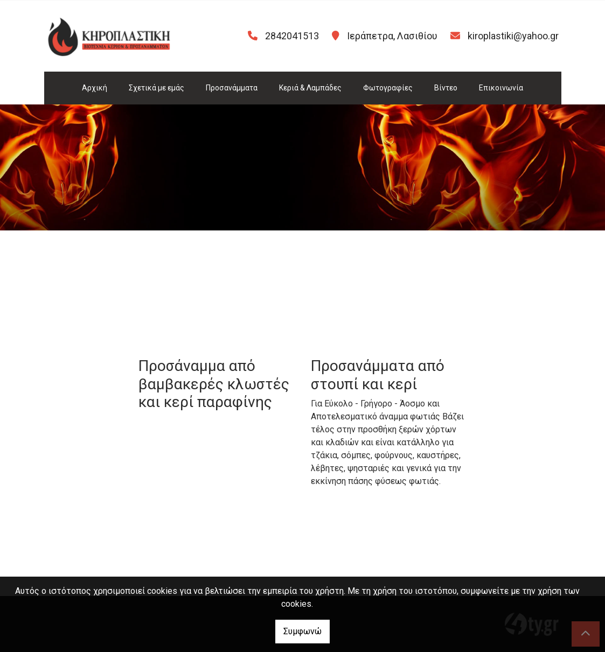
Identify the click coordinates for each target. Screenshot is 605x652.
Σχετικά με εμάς (156, 87)
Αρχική (94, 87)
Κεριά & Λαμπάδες (310, 87)
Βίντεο (445, 87)
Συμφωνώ (302, 631)
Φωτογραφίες (388, 87)
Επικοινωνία (501, 87)
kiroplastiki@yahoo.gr (513, 35)
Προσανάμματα (232, 87)
